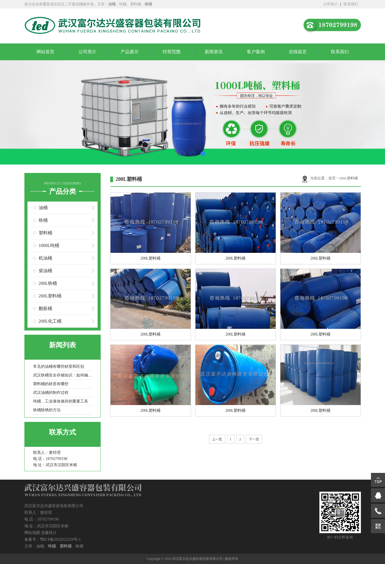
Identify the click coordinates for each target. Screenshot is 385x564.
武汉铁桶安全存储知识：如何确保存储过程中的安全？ (62, 375)
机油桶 (45, 258)
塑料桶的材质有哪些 (50, 384)
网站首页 (45, 51)
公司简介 (330, 4)
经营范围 (172, 51)
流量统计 (49, 533)
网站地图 (32, 533)
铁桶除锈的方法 (47, 410)
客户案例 (256, 51)
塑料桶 (45, 232)
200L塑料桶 (50, 295)
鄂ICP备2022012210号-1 (60, 539)
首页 (332, 178)
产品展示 (130, 51)
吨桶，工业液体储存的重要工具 (60, 401)
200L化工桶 (50, 321)
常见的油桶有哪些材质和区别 (58, 366)
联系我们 (350, 4)
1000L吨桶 (49, 245)
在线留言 (298, 51)
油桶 (43, 207)
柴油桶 (45, 270)
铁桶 (43, 220)
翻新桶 (45, 308)
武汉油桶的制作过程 (50, 392)
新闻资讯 (214, 51)
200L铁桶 (48, 283)
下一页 (254, 439)
